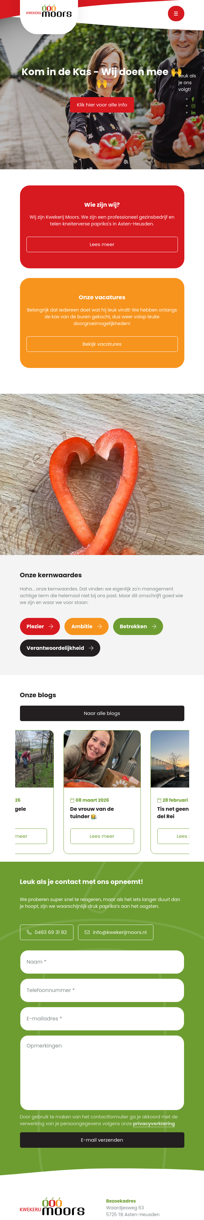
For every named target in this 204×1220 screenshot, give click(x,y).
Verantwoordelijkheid (60, 648)
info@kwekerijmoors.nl (116, 932)
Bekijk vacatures (102, 344)
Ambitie (86, 626)
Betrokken (138, 626)
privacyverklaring (154, 1123)
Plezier (40, 626)
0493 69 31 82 (47, 932)
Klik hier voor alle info (102, 104)
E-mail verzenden (102, 1139)
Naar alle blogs (102, 713)
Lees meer (102, 244)
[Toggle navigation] (176, 13)
